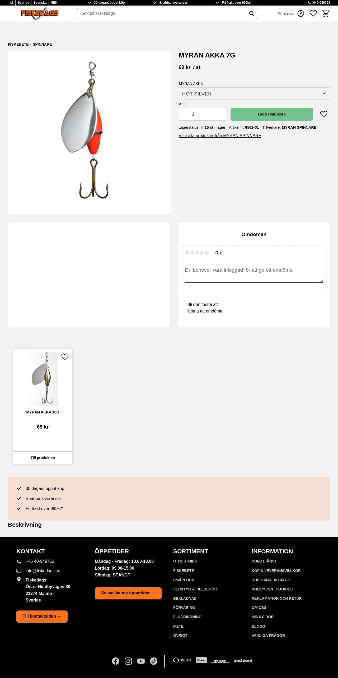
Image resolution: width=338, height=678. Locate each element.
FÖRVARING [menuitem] (184, 607)
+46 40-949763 (40, 561)
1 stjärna (187, 252)
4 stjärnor (201, 252)
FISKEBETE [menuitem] (183, 571)
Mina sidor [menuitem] (263, 617)
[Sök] (252, 13)
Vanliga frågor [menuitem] (268, 635)
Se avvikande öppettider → (128, 593)
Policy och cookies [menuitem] (272, 589)
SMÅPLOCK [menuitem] (183, 580)
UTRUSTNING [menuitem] (185, 561)
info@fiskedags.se (43, 571)
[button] (313, 13)
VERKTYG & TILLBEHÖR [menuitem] (195, 589)
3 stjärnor (196, 252)
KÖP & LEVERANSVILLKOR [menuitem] (276, 571)
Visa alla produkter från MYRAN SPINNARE (220, 135)
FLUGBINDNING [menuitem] (187, 617)
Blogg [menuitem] (258, 626)
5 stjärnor (206, 252)
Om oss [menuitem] (259, 607)
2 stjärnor (192, 252)
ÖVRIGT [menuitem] (180, 635)
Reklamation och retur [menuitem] (277, 598)
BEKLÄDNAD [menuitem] (185, 598)
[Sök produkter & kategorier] (161, 13)
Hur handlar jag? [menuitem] (271, 580)
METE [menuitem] (178, 626)
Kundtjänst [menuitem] (264, 561)
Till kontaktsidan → (42, 616)
